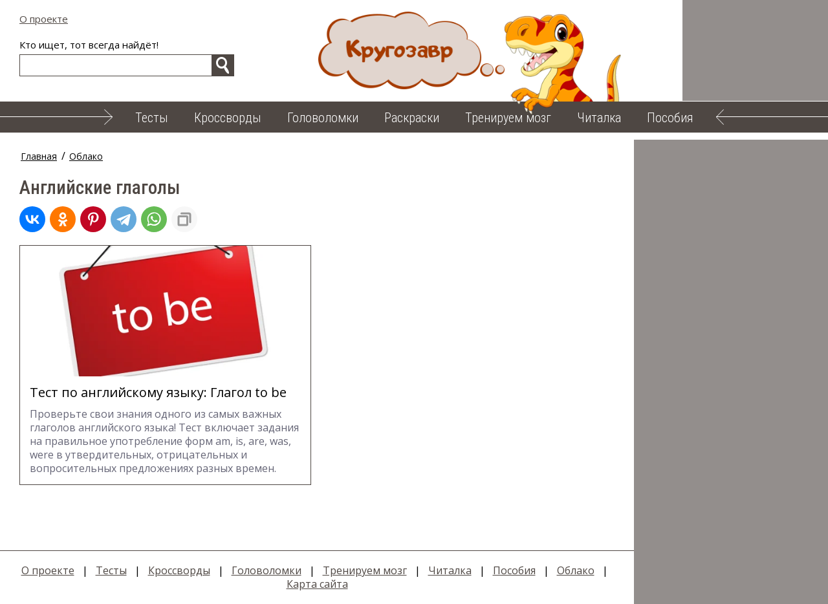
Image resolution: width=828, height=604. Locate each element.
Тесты (151, 117)
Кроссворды (227, 117)
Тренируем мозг (508, 117)
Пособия (670, 117)
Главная (39, 156)
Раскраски (411, 117)
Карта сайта (317, 584)
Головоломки (322, 117)
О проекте (43, 18)
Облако (86, 156)
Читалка (599, 117)
